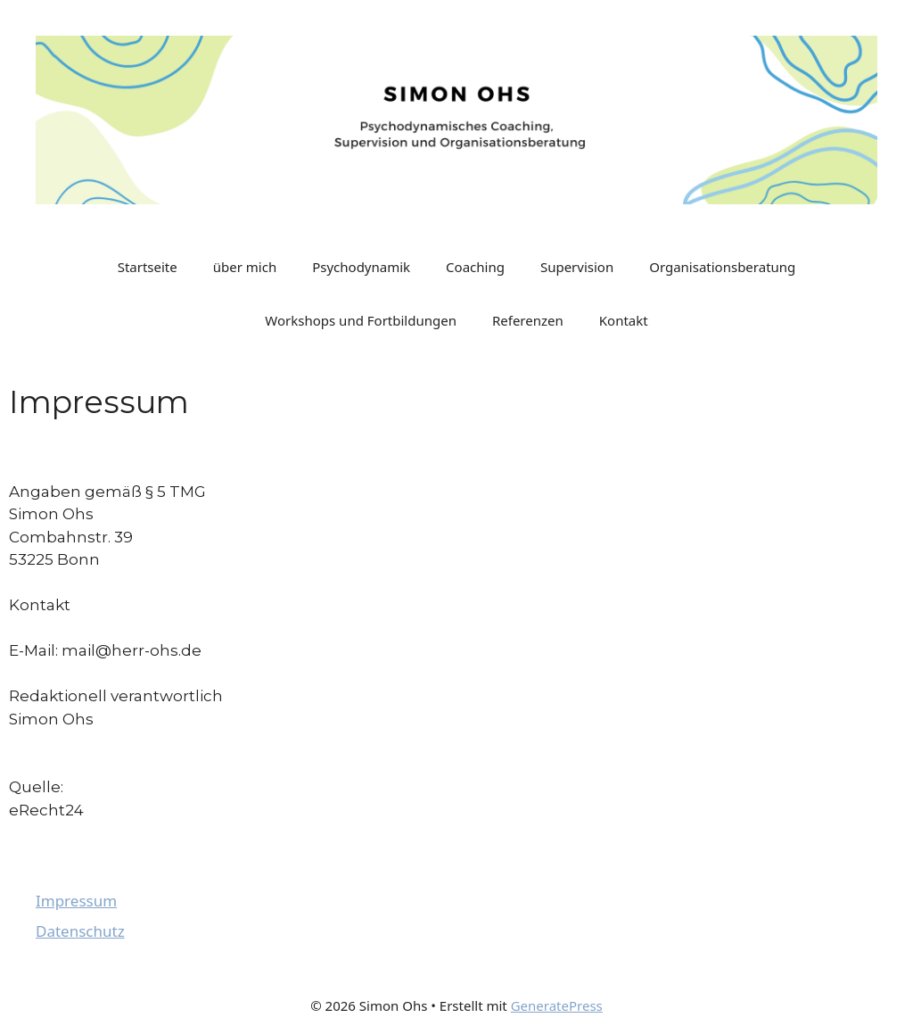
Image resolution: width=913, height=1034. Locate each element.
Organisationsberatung (722, 267)
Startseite (147, 267)
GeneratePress (557, 1005)
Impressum (76, 900)
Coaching (475, 267)
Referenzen (527, 320)
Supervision (576, 267)
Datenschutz (80, 931)
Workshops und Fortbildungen (360, 320)
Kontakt (623, 320)
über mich (244, 267)
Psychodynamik (361, 267)
